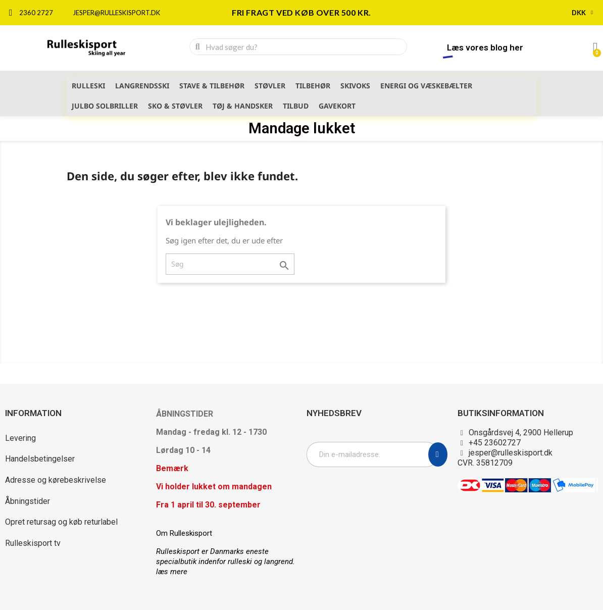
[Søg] (230, 264)
